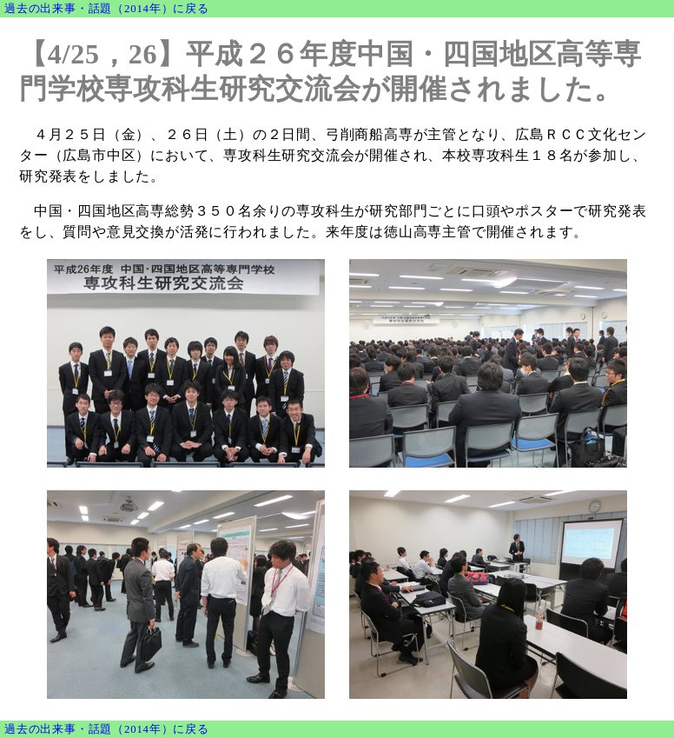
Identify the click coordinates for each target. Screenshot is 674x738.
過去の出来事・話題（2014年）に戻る (106, 9)
